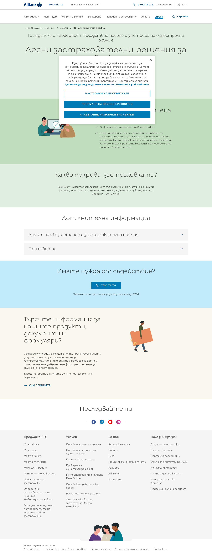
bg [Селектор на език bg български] (183, 4)
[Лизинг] (145, 17)
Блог (111, 456)
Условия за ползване (74, 549)
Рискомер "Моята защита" (83, 493)
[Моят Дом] (50, 17)
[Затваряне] (151, 60)
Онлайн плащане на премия (83, 444)
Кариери (113, 467)
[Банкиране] (94, 17)
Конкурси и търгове (164, 467)
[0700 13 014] (143, 4)
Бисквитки (51, 549)
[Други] (159, 17)
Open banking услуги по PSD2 (169, 461)
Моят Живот (32, 456)
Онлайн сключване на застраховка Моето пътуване (79, 503)
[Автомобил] (31, 17)
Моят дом (30, 450)
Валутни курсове (162, 450)
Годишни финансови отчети (127, 461)
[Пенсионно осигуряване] (121, 17)
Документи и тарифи (165, 444)
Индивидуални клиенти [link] (86, 4)
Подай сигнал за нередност (168, 489)
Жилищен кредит (35, 467)
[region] (107, 90)
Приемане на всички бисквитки (107, 104)
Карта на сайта (101, 549)
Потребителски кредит (40, 473)
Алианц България (119, 444)
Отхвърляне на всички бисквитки (107, 114)
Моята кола (31, 444)
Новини (113, 450)
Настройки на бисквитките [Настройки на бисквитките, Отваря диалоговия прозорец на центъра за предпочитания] (107, 93)
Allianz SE (114, 473)
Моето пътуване (35, 461)
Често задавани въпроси (166, 473)
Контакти (115, 479)
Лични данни (32, 549)
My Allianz (56, 4)
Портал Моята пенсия (80, 459)
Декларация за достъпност (132, 549)
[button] (180, 16)
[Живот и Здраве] (72, 17)
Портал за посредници (165, 456)
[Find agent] (164, 4)
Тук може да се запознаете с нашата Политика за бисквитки (107, 84)
